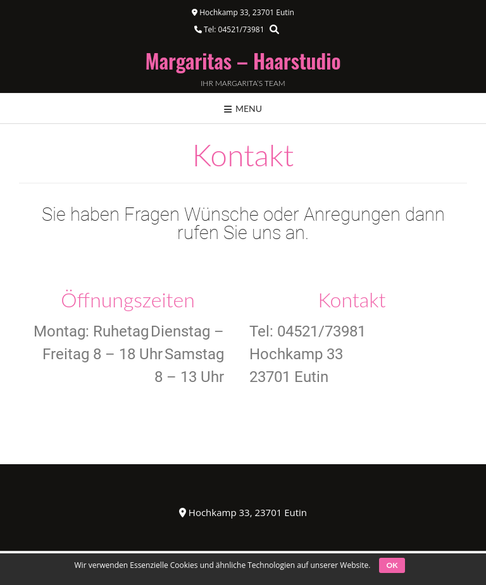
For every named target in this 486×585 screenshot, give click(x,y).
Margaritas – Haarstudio (243, 61)
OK (392, 565)
